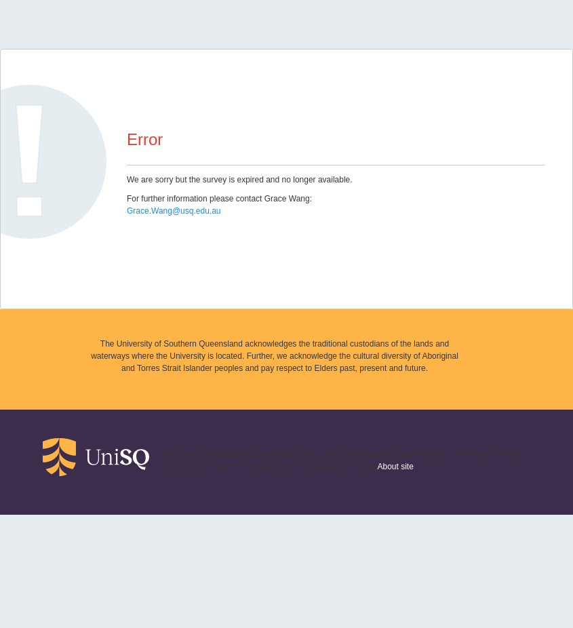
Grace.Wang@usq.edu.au (173, 211)
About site (396, 466)
